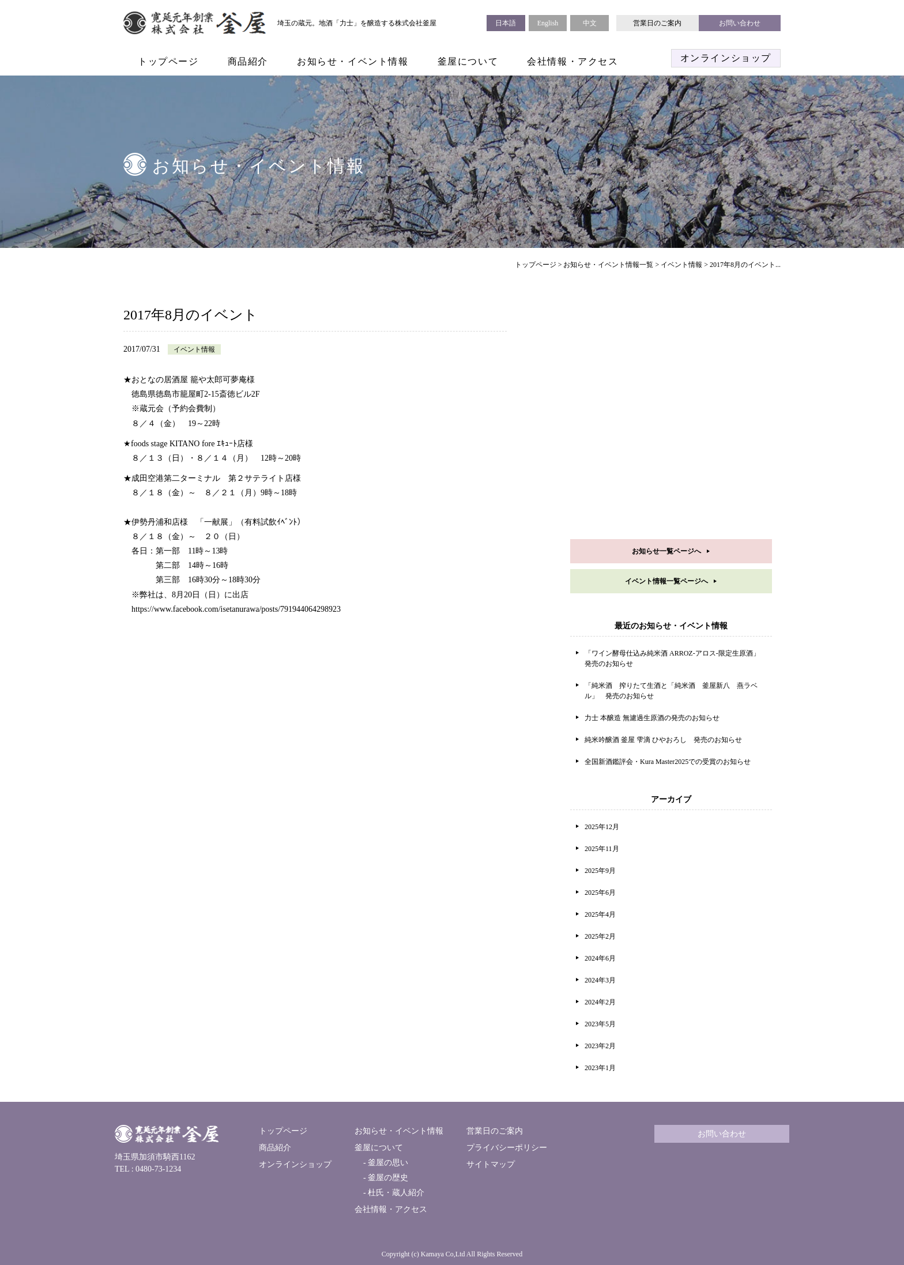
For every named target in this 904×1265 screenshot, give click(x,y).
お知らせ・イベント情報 (353, 61)
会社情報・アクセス (572, 61)
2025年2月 (600, 936)
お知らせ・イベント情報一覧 (608, 265)
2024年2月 (600, 1002)
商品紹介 (248, 61)
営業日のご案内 (657, 23)
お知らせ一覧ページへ (666, 551)
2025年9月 (600, 871)
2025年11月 (602, 849)
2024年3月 (600, 980)
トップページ (168, 61)
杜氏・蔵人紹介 (395, 1192)
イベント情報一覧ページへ (666, 581)
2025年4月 (600, 914)
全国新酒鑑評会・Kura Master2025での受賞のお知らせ (668, 762)
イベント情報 (681, 265)
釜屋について (468, 61)
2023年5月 (600, 1024)
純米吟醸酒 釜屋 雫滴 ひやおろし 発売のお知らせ (663, 740)
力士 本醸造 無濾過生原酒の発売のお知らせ (652, 718)
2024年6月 (600, 958)
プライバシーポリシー (506, 1147)
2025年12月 (602, 827)
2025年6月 (600, 892)
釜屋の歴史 (387, 1177)
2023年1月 (600, 1068)
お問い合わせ (739, 23)
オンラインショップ (725, 58)
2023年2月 (600, 1046)
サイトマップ (490, 1164)
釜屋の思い (387, 1162)
